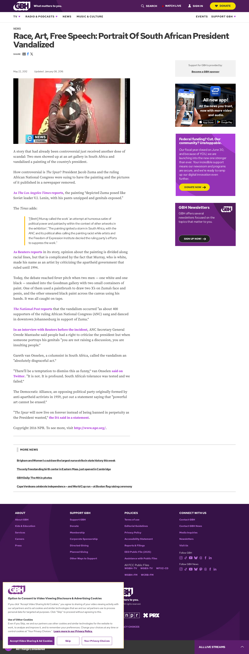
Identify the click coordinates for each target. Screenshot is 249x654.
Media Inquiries (188, 532)
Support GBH (222, 16)
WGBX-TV (146, 568)
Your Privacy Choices (124, 626)
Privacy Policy (132, 532)
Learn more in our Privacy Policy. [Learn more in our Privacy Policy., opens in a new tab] (73, 631)
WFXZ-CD (162, 568)
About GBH (22, 519)
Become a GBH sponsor (205, 71)
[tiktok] (185, 557)
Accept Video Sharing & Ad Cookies (31, 640)
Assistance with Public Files (140, 558)
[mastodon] (200, 569)
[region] (63, 615)
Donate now (192, 187)
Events (202, 16)
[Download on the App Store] (206, 121)
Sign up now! (192, 238)
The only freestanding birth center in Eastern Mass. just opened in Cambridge (63, 469)
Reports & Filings (134, 545)
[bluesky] (195, 557)
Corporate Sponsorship (84, 539)
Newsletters (186, 539)
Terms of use (131, 519)
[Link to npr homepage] (132, 615)
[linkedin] (210, 557)
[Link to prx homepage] (151, 615)
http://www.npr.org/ (90, 428)
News (67, 16)
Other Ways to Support (83, 558)
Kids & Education (25, 526)
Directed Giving (79, 545)
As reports (38, 193)
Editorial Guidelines (136, 526)
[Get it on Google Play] (225, 121)
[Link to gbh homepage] (21, 6)
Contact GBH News (190, 526)
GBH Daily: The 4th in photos (34, 478)
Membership (77, 532)
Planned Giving (79, 551)
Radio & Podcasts (39, 16)
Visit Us (183, 545)
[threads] (200, 557)
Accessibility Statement (138, 539)
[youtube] (190, 557)
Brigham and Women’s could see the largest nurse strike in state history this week (66, 460)
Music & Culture (90, 16)
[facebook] (205, 557)
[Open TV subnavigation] (19, 16)
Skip (68, 640)
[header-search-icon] (148, 6)
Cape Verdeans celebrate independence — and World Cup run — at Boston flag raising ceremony (74, 486)
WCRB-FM (147, 574)
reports (33, 309)
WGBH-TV (130, 568)
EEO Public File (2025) (137, 551)
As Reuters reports (28, 252)
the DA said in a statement (69, 417)
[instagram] (181, 557)
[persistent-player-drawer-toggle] (222, 647)
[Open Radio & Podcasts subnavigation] (56, 16)
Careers (19, 539)
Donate (222, 6)
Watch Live (173, 6)
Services (20, 532)
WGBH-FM (130, 574)
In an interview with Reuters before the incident (50, 329)
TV (15, 16)
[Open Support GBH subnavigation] (235, 16)
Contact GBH (187, 519)
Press (18, 545)
